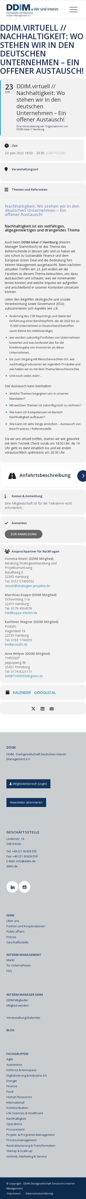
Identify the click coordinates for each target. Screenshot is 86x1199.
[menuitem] (73, 9)
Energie (11, 1081)
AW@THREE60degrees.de (24, 676)
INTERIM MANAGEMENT (23, 955)
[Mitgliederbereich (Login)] (28, 783)
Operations (14, 1124)
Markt (10, 960)
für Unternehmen (18, 965)
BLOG (10, 1030)
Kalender (22, 693)
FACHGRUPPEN (17, 1054)
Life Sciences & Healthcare (24, 1113)
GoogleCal (45, 693)
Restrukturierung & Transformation (30, 1145)
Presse (11, 937)
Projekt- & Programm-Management (30, 1135)
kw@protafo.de (16, 644)
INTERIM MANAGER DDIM (24, 994)
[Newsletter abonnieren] (26, 802)
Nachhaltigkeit (16, 1118)
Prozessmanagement (21, 1140)
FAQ (9, 971)
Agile (9, 1059)
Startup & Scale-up (19, 1151)
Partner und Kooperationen (25, 926)
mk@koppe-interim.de (21, 613)
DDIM (10, 915)
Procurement (15, 1129)
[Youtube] (25, 887)
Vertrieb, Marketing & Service (26, 1156)
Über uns (12, 921)
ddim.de (12, 866)
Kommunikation (17, 1108)
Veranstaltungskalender (23, 1018)
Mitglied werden (17, 1005)
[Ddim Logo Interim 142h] (35, 9)
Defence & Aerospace (21, 1070)
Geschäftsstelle (17, 942)
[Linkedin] (13, 887)
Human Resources (19, 1097)
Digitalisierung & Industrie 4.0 (26, 1075)
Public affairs (15, 931)
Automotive (14, 1065)
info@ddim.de (26, 861)
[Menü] (73, 9)
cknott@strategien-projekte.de (27, 586)
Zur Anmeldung (24, 534)
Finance (11, 1086)
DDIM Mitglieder (17, 1000)
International (15, 1102)
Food (9, 1092)
